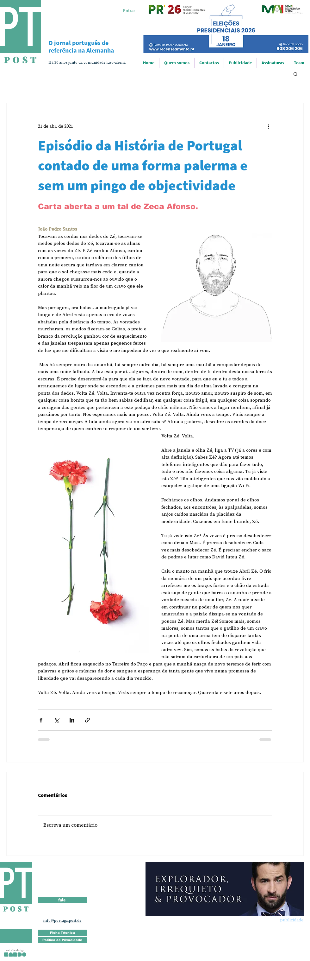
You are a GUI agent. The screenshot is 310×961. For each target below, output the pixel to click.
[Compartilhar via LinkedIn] (72, 720)
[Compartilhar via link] (87, 720)
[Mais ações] (268, 126)
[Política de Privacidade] (62, 940)
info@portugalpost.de (62, 920)
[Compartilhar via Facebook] (41, 720)
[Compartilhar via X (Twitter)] (56, 720)
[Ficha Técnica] (62, 933)
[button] (296, 73)
